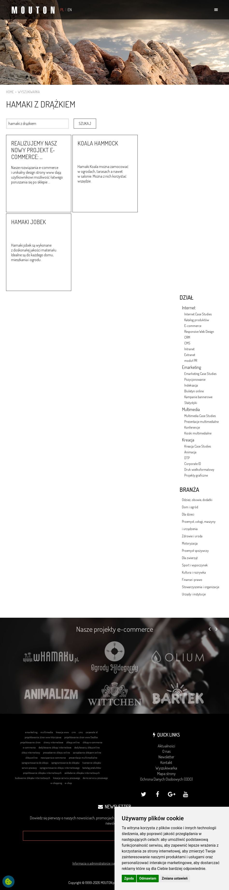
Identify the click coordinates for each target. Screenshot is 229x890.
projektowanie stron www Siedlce (81, 737)
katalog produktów (91, 767)
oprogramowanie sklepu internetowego (59, 767)
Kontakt (166, 762)
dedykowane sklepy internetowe (55, 747)
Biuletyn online (194, 391)
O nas (166, 751)
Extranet (189, 355)
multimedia (46, 732)
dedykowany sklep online (87, 747)
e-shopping (56, 783)
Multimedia (191, 409)
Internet (188, 307)
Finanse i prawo (192, 580)
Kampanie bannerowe (198, 397)
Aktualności (166, 746)
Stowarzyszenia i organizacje (200, 587)
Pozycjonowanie (194, 379)
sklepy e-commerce (92, 742)
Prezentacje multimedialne (201, 421)
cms (81, 732)
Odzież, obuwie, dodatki (197, 500)
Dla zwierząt (190, 558)
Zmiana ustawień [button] (174, 878)
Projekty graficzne (196, 475)
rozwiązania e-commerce (53, 757)
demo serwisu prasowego (95, 778)
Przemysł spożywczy (195, 550)
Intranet (189, 349)
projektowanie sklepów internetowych (42, 773)
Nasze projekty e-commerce (114, 628)
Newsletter (166, 756)
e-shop (68, 783)
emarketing (31, 732)
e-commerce (29, 747)
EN (70, 9)
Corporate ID (192, 464)
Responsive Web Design (199, 331)
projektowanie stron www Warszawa (43, 737)
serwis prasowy (29, 767)
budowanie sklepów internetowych (32, 778)
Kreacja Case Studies (197, 446)
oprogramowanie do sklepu (35, 762)
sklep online (31, 757)
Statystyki (190, 403)
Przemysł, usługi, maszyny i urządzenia (198, 525)
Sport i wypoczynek (195, 565)
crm (74, 732)
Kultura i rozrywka (194, 572)
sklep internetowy (30, 752)
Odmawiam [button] (147, 878)
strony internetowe (53, 742)
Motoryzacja (190, 543)
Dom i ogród (190, 507)
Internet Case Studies (198, 314)
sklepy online (73, 742)
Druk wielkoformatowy (199, 469)
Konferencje (192, 427)
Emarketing (191, 367)
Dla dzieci (188, 514)
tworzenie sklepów (91, 762)
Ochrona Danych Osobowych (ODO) (166, 779)
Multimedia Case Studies (200, 416)
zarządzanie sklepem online (87, 752)
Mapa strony (166, 773)
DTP (187, 458)
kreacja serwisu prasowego (66, 778)
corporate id (92, 732)
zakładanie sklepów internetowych (82, 773)
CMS (187, 343)
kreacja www (62, 732)
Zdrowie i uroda (192, 536)
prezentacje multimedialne (83, 757)
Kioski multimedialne (197, 433)
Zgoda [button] (129, 878)
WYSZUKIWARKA (29, 92)
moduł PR (190, 360)
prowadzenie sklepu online (56, 752)
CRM (187, 337)
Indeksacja (191, 385)
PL (62, 9)
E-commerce (192, 326)
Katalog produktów (196, 320)
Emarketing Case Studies (200, 374)
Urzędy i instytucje (194, 594)
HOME (10, 92)
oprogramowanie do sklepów (65, 762)
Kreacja (188, 439)
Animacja (190, 452)
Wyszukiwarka (166, 768)
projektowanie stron (30, 742)
